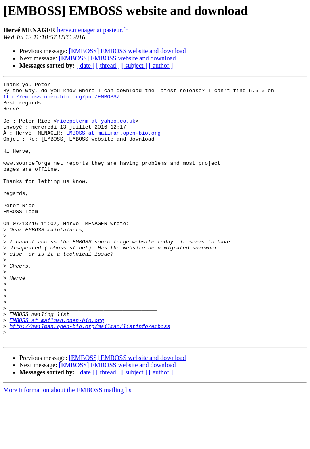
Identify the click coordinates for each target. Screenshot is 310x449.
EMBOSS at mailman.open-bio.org (113, 143)
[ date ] (85, 65)
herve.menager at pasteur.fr (92, 30)
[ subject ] (134, 65)
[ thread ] (108, 65)
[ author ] (161, 65)
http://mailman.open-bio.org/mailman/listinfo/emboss (90, 375)
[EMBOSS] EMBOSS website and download (127, 51)
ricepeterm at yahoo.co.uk (96, 129)
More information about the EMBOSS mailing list (68, 442)
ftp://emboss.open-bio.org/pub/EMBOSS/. (63, 100)
